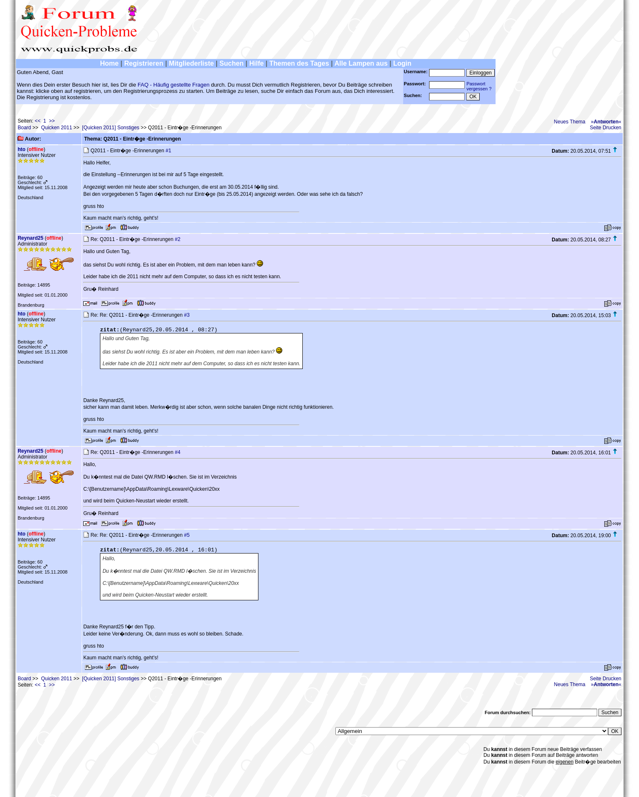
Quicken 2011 (56, 128)
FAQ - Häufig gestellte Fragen (174, 85)
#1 (168, 151)
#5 (186, 535)
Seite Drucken (605, 128)
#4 (177, 452)
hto (22, 149)
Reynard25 (30, 238)
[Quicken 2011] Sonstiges (110, 128)
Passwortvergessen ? (478, 86)
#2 (177, 239)
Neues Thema (569, 122)
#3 (186, 315)
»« (606, 122)
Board (24, 128)
